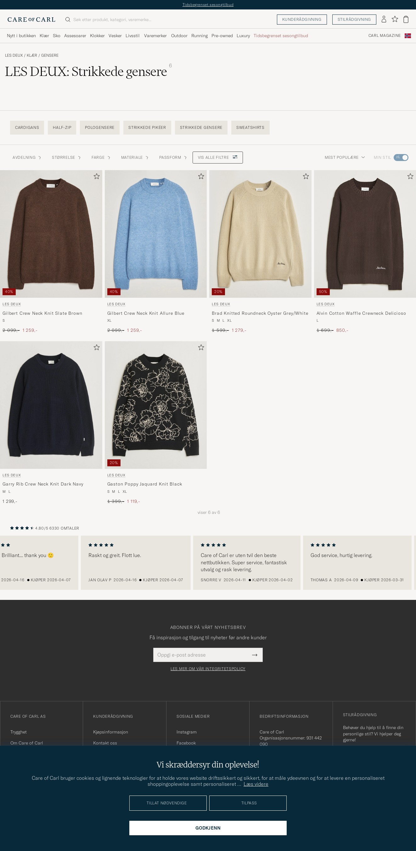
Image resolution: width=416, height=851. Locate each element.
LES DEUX (14, 55)
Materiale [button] (135, 157)
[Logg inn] (384, 19)
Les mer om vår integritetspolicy (208, 669)
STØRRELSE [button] (66, 157)
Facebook (186, 743)
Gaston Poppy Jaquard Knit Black (144, 484)
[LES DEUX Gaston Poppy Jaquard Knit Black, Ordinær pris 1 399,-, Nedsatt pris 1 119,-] (156, 423)
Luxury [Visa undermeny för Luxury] (243, 35)
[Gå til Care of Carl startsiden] (31, 19)
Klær (32, 55)
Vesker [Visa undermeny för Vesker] (115, 35)
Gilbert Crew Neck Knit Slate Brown (42, 313)
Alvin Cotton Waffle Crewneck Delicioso (361, 313)
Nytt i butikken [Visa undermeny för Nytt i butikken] (21, 35)
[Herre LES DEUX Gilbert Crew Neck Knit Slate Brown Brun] (51, 234)
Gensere (50, 55)
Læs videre (256, 784)
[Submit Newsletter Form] (254, 654)
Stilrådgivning (354, 19)
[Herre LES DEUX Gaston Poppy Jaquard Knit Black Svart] (156, 405)
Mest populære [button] (345, 157)
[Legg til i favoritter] (95, 177)
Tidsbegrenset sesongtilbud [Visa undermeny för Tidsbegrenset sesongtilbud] (281, 35)
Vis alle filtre (218, 157)
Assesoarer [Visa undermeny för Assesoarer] (75, 35)
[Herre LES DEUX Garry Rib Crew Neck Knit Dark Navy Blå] (51, 405)
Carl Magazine (384, 35)
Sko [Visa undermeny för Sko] (56, 35)
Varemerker (155, 35)
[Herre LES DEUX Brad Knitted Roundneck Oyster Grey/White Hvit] (260, 234)
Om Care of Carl (26, 743)
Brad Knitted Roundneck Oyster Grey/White (260, 313)
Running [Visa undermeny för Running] (199, 35)
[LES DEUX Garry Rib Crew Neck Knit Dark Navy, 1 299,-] (51, 423)
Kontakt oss (105, 743)
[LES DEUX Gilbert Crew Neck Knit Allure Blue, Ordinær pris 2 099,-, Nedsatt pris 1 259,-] (156, 252)
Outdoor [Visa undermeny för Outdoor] (179, 35)
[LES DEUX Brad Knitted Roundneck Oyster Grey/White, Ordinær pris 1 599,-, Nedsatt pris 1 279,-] (260, 252)
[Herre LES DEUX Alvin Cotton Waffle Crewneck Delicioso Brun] (365, 234)
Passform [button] (173, 157)
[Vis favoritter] (394, 19)
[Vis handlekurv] (406, 19)
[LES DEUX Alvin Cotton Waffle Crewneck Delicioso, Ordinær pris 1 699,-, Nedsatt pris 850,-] (365, 252)
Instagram (187, 732)
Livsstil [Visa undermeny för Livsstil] (133, 35)
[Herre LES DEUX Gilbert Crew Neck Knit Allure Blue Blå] (156, 234)
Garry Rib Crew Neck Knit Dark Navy (43, 484)
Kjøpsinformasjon (110, 732)
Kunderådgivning (302, 19)
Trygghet (18, 732)
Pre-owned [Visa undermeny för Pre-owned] (222, 35)
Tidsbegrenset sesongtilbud (208, 4)
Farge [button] (101, 157)
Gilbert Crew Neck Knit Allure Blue (146, 313)
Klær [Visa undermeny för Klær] (44, 35)
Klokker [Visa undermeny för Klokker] (97, 35)
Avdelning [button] (27, 157)
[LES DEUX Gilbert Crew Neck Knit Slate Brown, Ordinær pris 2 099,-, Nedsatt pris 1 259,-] (51, 252)
